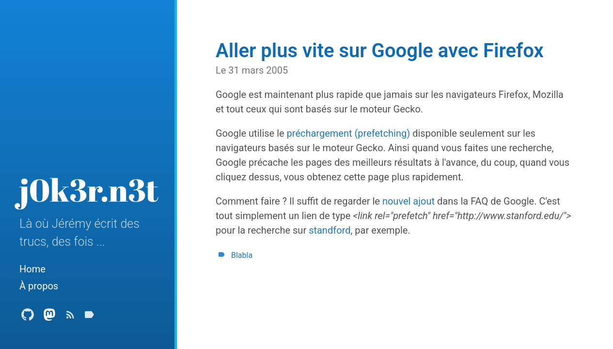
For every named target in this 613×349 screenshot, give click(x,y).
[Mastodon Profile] (49, 317)
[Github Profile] (27, 317)
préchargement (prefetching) (348, 133)
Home (32, 269)
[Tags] (89, 317)
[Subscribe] (70, 317)
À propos (38, 286)
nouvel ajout (408, 201)
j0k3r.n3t (88, 189)
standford (329, 230)
